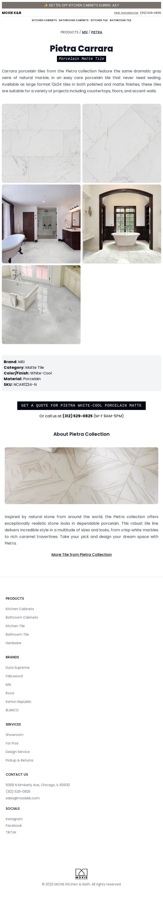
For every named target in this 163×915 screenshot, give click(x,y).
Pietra (96, 32)
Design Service (18, 751)
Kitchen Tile (99, 20)
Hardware (13, 643)
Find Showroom (126, 13)
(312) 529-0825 (150, 13)
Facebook (14, 825)
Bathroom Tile (120, 20)
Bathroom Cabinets (74, 20)
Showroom (14, 734)
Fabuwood (14, 676)
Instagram (14, 819)
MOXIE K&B (11, 12)
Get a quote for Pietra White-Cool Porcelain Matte (81, 406)
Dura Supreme (18, 667)
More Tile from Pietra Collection (81, 554)
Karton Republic (18, 701)
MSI (85, 32)
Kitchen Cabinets (44, 20)
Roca (10, 693)
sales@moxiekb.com (23, 798)
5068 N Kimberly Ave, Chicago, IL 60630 (38, 785)
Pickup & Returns (19, 760)
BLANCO (12, 710)
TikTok (11, 832)
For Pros (12, 743)
